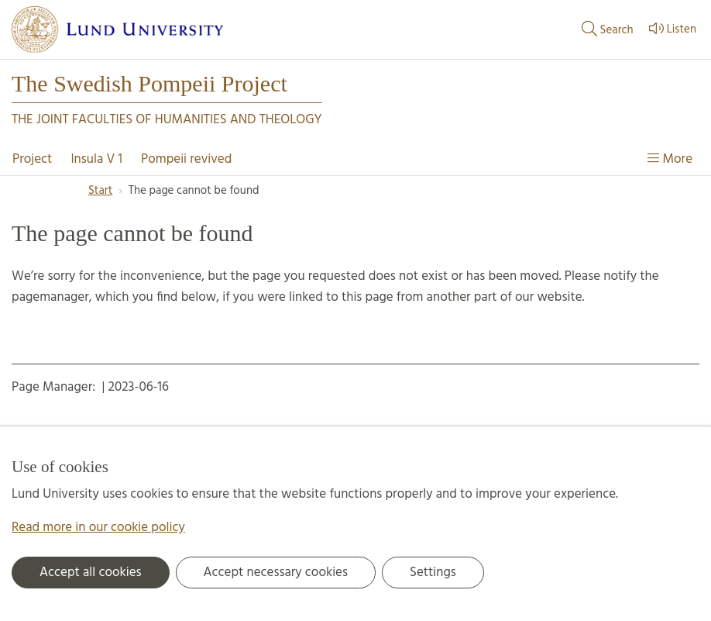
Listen (671, 29)
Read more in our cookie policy (98, 527)
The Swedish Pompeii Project (149, 83)
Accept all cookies (91, 572)
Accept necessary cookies (276, 572)
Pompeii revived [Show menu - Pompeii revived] (186, 159)
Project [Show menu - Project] (32, 159)
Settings (433, 572)
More (669, 159)
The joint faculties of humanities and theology (167, 119)
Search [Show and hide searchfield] (606, 29)
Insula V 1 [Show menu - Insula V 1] (96, 159)
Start (100, 190)
